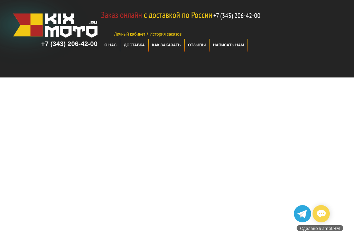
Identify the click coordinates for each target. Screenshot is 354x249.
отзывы (197, 45)
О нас (110, 45)
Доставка (134, 45)
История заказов (166, 34)
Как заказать (166, 45)
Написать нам (228, 45)
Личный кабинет (129, 34)
